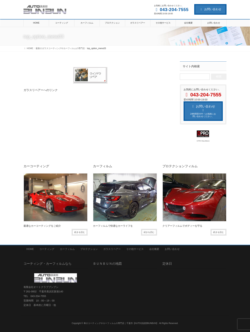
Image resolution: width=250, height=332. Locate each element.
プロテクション (89, 249)
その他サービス (135, 249)
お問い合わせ (210, 9)
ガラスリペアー (112, 249)
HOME (30, 249)
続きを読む (79, 232)
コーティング (46, 249)
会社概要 (154, 249)
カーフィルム (67, 249)
